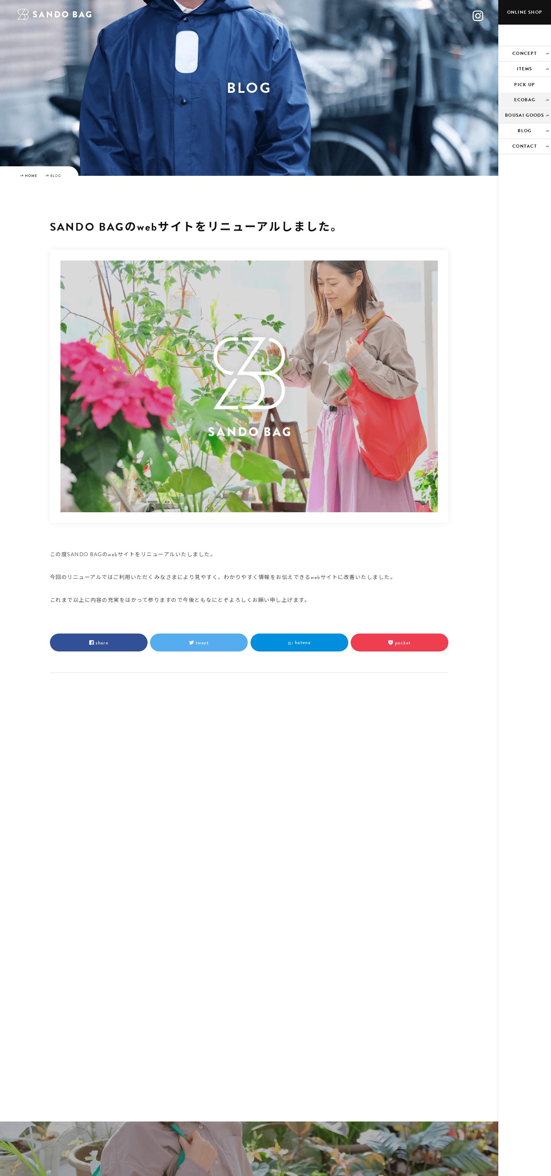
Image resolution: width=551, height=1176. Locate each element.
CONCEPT (524, 53)
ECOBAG (525, 99)
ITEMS (524, 68)
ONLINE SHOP (524, 12)
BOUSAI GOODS (524, 115)
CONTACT (524, 146)
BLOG (524, 130)
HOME (31, 175)
